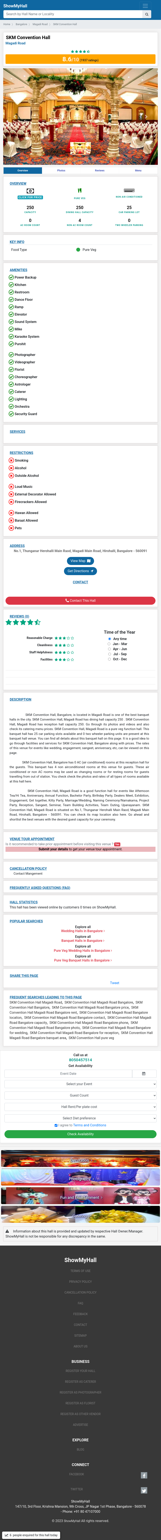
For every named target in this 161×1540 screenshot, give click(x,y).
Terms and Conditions (89, 1125)
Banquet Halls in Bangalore (82, 941)
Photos (61, 170)
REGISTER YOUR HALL (80, 1371)
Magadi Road (15, 43)
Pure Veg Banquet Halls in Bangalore (83, 960)
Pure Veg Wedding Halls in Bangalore (83, 951)
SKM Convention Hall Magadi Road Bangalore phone (88, 1023)
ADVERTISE (80, 1424)
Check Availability (80, 1134)
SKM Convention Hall (28, 37)
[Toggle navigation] (145, 6)
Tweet (114, 983)
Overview (23, 170)
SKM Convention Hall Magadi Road (36, 1002)
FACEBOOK (108, 1475)
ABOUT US (80, 1346)
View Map (80, 561)
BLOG (80, 1449)
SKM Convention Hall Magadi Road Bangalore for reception (74, 1033)
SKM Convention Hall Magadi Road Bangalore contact (64, 1018)
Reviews (100, 170)
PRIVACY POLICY (80, 1281)
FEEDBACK (80, 1314)
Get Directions (80, 571)
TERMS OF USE (80, 1271)
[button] (14, 116)
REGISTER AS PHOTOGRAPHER (80, 1392)
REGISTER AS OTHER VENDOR (80, 1414)
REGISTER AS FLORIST (80, 1403)
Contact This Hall (80, 601)
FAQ (80, 1303)
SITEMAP (80, 1335)
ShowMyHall (15, 5)
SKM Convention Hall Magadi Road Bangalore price (90, 1007)
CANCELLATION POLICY (80, 1292)
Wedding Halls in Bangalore (83, 931)
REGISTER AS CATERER (80, 1381)
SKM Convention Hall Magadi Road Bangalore (98, 1002)
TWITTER (109, 1490)
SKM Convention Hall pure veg (91, 1038)
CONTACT (80, 1325)
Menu (138, 170)
